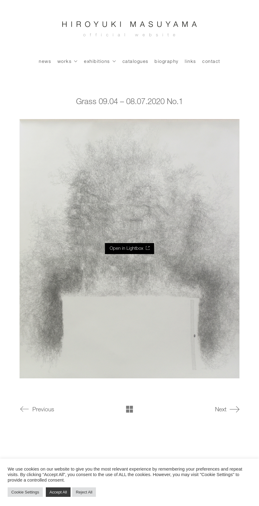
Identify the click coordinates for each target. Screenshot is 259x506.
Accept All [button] (58, 492)
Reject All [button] (84, 492)
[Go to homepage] (129, 30)
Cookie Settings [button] (25, 492)
